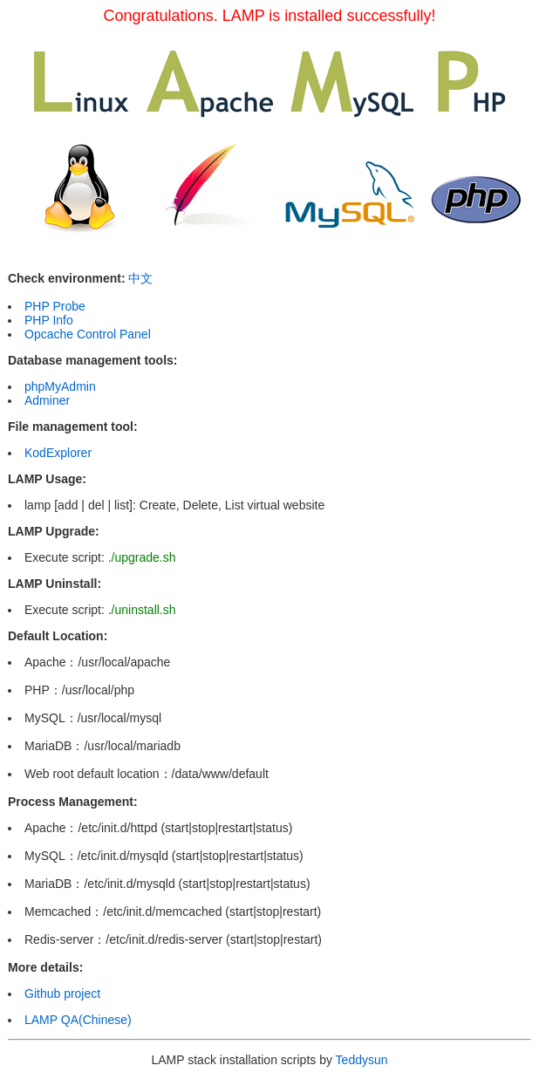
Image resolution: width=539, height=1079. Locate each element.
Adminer (47, 400)
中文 (140, 278)
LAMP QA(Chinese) (78, 1020)
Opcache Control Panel (87, 334)
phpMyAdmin (60, 386)
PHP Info (48, 320)
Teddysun (362, 1060)
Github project (62, 993)
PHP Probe (54, 306)
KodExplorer (58, 453)
